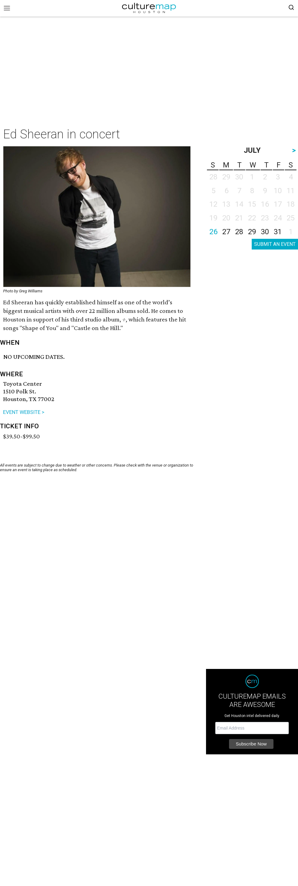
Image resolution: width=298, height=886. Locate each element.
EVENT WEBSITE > (23, 412)
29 (252, 231)
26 (213, 231)
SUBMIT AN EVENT (275, 244)
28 (239, 231)
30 (265, 231)
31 (278, 231)
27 (226, 231)
